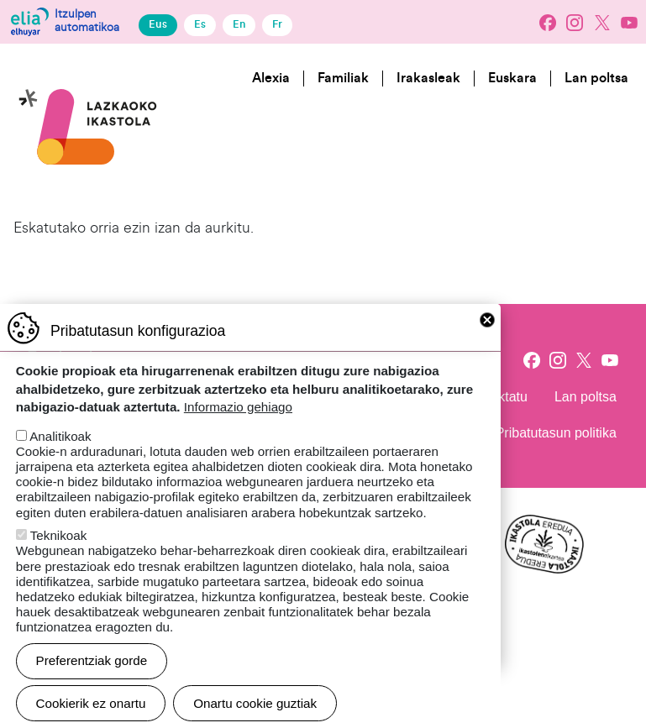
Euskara (512, 78)
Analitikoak (60, 455)
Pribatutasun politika (556, 433)
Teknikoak (58, 554)
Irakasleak (428, 78)
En (239, 24)
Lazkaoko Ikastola (88, 70)
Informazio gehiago (238, 425)
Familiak (343, 78)
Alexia (271, 78)
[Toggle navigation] (617, 143)
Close (487, 338)
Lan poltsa (596, 78)
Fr (277, 24)
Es (200, 24)
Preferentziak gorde (92, 679)
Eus (158, 24)
